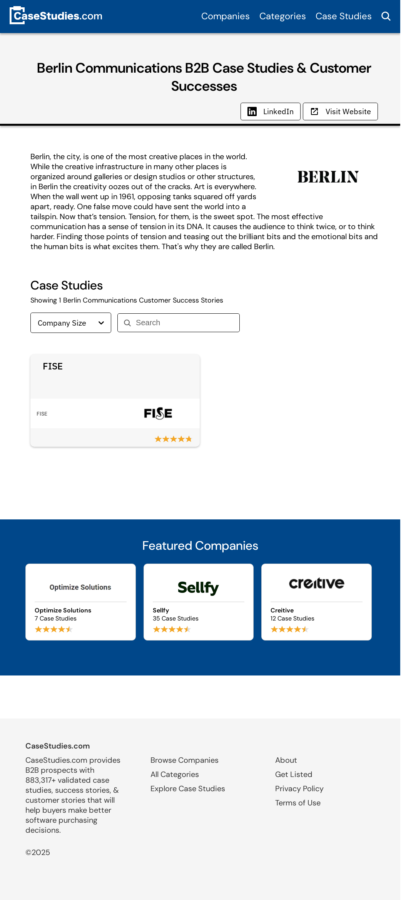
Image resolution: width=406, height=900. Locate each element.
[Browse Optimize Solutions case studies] (80, 602)
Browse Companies (184, 760)
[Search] (184, 322)
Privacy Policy (299, 789)
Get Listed (293, 774)
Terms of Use (298, 803)
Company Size (71, 323)
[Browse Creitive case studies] (316, 602)
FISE (53, 366)
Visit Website (340, 111)
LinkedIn (270, 111)
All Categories (174, 774)
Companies (225, 16)
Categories (282, 16)
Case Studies (344, 16)
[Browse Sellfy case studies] (199, 602)
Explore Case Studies (187, 789)
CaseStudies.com (57, 746)
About (286, 760)
